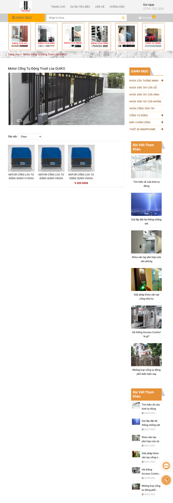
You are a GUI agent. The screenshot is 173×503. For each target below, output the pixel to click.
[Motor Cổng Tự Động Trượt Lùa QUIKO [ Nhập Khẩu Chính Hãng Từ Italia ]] (147, 17)
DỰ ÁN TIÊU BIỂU (80, 6)
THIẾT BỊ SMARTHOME (146, 129)
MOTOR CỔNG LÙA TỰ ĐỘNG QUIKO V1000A (21, 176)
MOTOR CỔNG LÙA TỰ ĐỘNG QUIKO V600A (81, 176)
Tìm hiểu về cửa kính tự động (146, 184)
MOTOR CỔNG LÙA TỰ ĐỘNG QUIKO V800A (51, 176)
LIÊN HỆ (100, 6)
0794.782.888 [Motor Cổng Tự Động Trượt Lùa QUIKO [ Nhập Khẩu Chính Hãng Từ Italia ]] (153, 9)
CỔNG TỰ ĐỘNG (146, 115)
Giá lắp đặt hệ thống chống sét (146, 221)
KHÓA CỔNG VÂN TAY (142, 108)
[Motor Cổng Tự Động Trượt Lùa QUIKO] (26, 7)
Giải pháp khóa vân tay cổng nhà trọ (146, 296)
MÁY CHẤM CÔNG (146, 122)
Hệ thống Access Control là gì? (146, 334)
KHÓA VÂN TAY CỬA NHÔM (145, 101)
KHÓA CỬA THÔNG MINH (146, 80)
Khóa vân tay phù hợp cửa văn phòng (146, 259)
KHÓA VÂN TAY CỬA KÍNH (144, 94)
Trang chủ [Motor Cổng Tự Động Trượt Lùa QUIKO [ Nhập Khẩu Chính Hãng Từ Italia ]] (13, 54)
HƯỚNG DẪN (117, 6)
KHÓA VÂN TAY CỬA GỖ (143, 87)
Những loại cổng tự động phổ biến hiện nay (146, 372)
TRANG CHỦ (58, 6)
